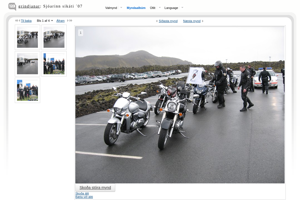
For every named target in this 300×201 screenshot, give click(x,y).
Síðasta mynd (168, 21)
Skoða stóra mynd (95, 187)
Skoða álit (82, 193)
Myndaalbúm (136, 7)
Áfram (60, 20)
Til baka (26, 20)
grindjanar (29, 6)
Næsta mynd (191, 21)
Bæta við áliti (84, 196)
